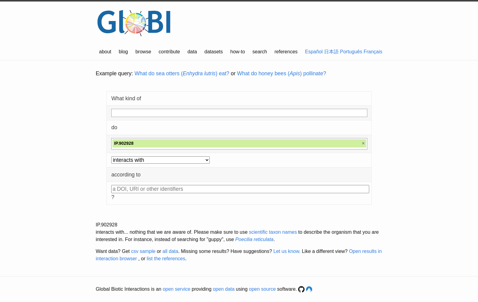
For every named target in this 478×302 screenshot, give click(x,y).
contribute (169, 51)
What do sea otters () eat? (181, 73)
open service (177, 289)
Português (351, 51)
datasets (214, 51)
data (192, 51)
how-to (237, 51)
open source (262, 289)
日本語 (331, 51)
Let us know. (287, 251)
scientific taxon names (273, 232)
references (286, 51)
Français (373, 51)
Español (314, 51)
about (105, 51)
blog (123, 51)
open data (223, 289)
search (259, 51)
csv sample (143, 251)
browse (143, 51)
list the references (166, 258)
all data (170, 251)
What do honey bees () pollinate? (281, 73)
